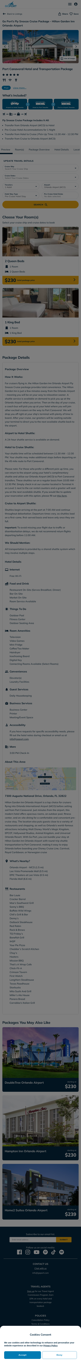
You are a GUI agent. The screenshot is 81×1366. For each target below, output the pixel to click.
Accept (23, 1355)
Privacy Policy (50, 1345)
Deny (59, 1355)
